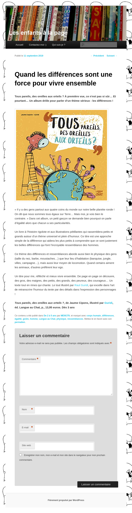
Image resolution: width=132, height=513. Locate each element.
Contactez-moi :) (37, 44)
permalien (20, 322)
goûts (26, 319)
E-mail (27, 427)
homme (34, 319)
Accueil (19, 44)
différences (108, 315)
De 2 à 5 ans (50, 315)
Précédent (97, 55)
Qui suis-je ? (58, 44)
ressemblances (75, 319)
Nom (27, 409)
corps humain (93, 315)
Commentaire (30, 359)
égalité (18, 319)
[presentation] (44, 472)
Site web (26, 445)
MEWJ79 (65, 315)
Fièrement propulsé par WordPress (66, 500)
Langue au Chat (47, 319)
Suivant (112, 55)
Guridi (108, 302)
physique (61, 319)
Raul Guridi (81, 285)
